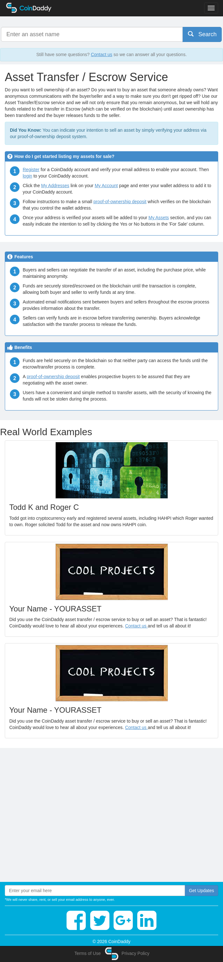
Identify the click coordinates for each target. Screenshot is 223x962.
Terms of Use (87, 953)
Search (202, 34)
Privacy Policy (135, 953)
